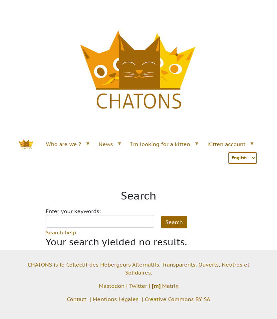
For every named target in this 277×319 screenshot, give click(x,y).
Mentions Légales (115, 299)
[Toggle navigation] (249, 9)
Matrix (165, 285)
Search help (61, 232)
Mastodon (112, 285)
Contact (76, 299)
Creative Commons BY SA (177, 299)
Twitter (138, 285)
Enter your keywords (72, 211)
